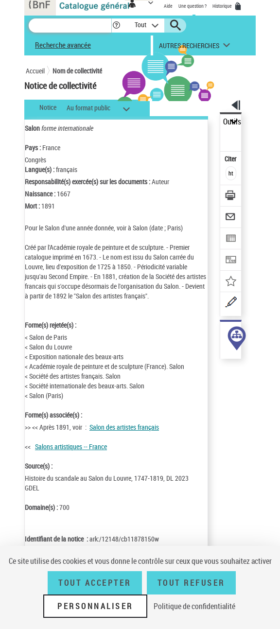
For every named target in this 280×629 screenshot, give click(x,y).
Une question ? (192, 5)
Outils (232, 122)
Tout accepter (94, 582)
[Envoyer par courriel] (231, 218)
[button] (116, 25)
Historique (222, 5)
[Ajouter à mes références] (231, 282)
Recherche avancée (63, 45)
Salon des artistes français (124, 427)
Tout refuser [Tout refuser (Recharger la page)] (191, 582)
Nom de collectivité (77, 70)
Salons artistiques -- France (71, 446)
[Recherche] (70, 25)
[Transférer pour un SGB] (231, 261)
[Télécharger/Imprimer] (231, 197)
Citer (231, 158)
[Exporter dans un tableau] (231, 239)
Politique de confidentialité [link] (194, 606)
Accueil (35, 70)
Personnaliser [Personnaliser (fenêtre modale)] (95, 606)
